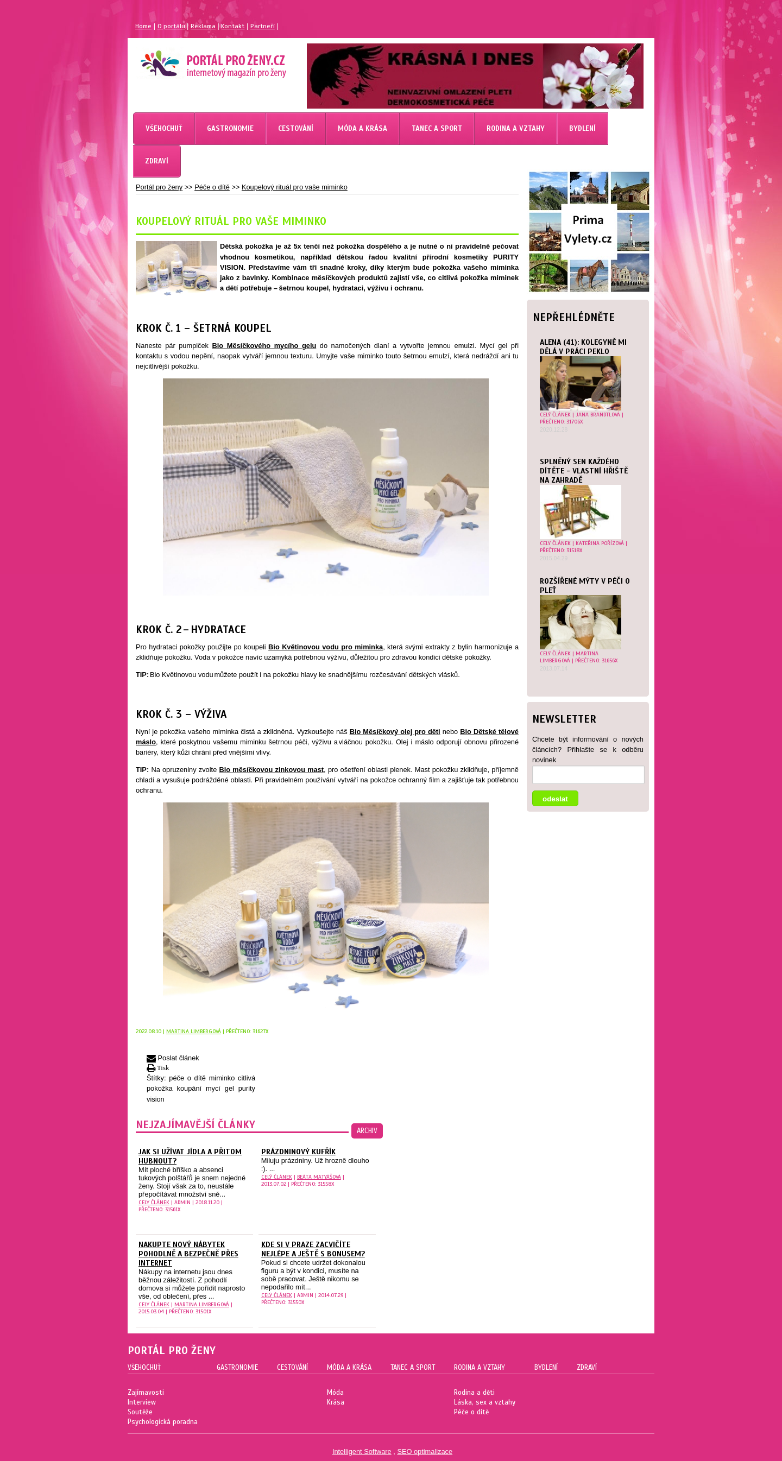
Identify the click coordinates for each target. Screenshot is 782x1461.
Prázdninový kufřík (298, 1151)
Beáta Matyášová (319, 1176)
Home (143, 26)
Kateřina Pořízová (600, 543)
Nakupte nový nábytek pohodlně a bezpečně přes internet (188, 1254)
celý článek (555, 414)
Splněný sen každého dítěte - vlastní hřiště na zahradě (584, 471)
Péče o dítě (212, 187)
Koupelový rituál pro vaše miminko (295, 187)
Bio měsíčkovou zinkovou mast (271, 770)
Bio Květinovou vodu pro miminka (325, 647)
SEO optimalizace (424, 1451)
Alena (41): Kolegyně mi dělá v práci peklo (583, 347)
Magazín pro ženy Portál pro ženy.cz (194, 59)
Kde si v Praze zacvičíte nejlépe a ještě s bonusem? (313, 1249)
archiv (367, 1131)
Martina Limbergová (569, 657)
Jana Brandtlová (598, 414)
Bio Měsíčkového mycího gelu (264, 345)
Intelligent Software (362, 1451)
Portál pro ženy (159, 187)
